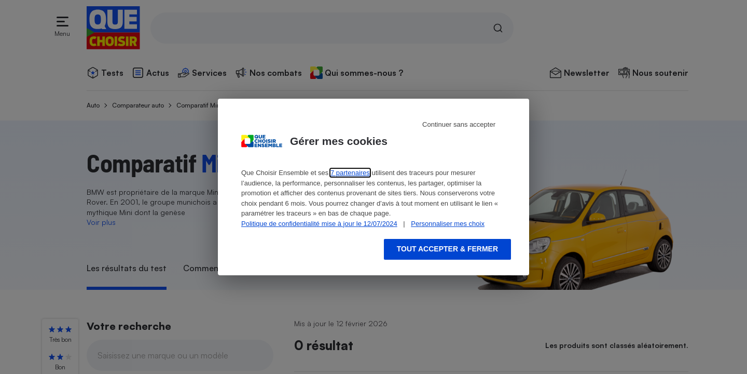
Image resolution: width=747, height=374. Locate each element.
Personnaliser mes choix (448, 224)
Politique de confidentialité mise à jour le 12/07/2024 (319, 224)
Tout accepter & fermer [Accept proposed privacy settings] (447, 249)
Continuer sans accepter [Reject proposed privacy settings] (458, 124)
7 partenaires (350, 173)
